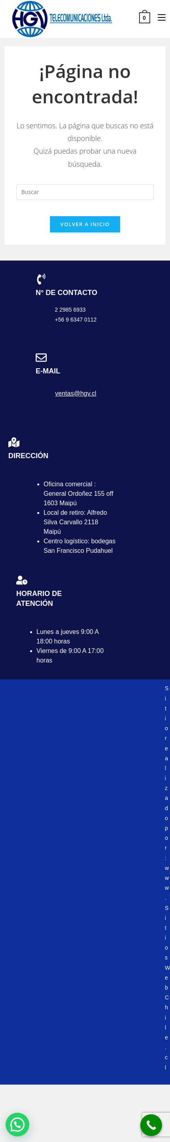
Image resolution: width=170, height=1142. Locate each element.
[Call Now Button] (151, 1125)
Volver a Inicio (84, 224)
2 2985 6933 (70, 309)
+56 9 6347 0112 (76, 319)
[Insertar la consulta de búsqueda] (85, 192)
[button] (17, 1124)
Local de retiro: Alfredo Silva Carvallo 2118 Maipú (75, 522)
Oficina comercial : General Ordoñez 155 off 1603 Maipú (78, 493)
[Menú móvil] (159, 17)
